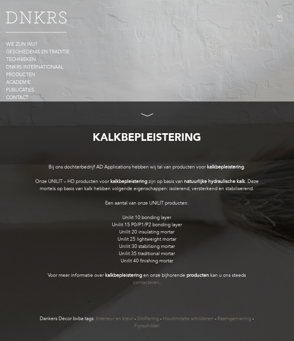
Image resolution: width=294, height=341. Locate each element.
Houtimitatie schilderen (188, 318)
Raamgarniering (234, 318)
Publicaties (20, 90)
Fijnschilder (146, 326)
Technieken (21, 59)
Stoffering (148, 318)
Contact (17, 97)
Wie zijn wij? (21, 44)
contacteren (146, 282)
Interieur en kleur (114, 318)
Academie (18, 82)
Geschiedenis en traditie (37, 52)
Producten (20, 74)
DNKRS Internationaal (34, 67)
